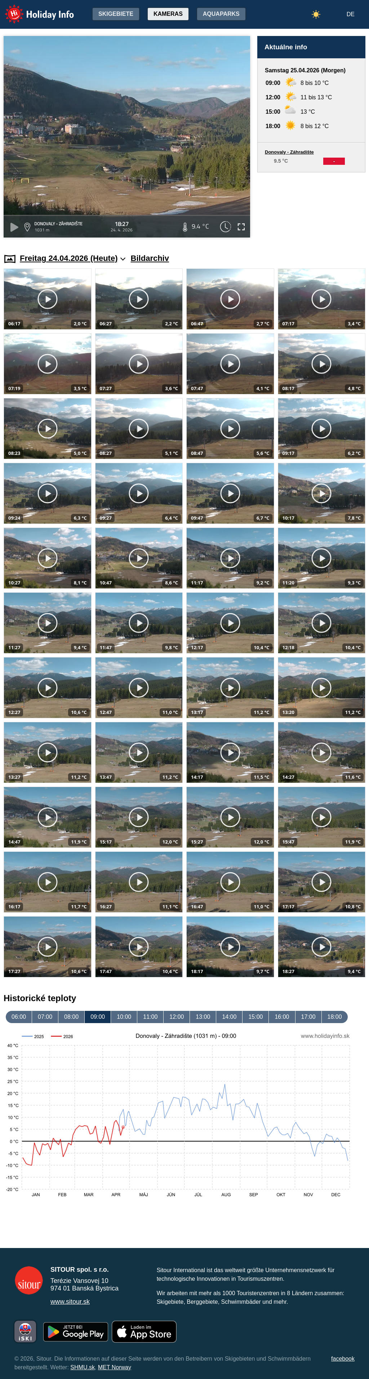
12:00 (176, 1017)
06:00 (19, 1017)
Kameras (168, 14)
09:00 (97, 1017)
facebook (343, 1359)
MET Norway (114, 1367)
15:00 (255, 1017)
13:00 (203, 1017)
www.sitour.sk (70, 1301)
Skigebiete (115, 14)
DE (351, 14)
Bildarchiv (150, 258)
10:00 (124, 1017)
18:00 (335, 1017)
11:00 (150, 1017)
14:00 (229, 1017)
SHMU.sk (82, 1367)
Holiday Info (32, 9)
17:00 (308, 1017)
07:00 (45, 1017)
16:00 (282, 1017)
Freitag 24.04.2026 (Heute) (73, 258)
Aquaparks (221, 14)
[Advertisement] (311, 206)
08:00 (71, 1017)
